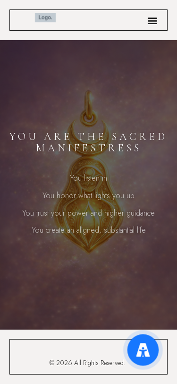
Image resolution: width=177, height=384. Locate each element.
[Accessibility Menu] (143, 350)
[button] (152, 20)
